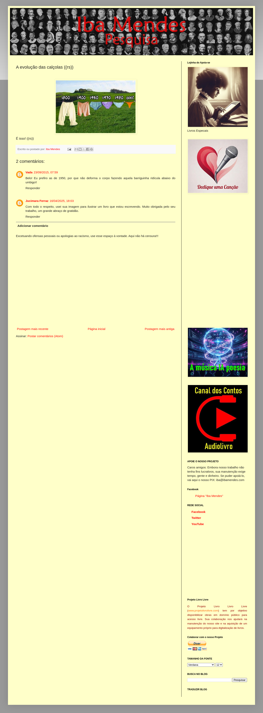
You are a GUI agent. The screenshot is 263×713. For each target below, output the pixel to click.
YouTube (197, 524)
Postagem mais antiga (159, 329)
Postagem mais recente (32, 329)
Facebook (198, 512)
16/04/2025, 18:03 (62, 200)
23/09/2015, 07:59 (46, 172)
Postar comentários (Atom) (45, 336)
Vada (29, 172)
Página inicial (96, 329)
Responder (33, 188)
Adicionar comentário (33, 225)
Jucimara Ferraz (37, 200)
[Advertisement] (200, 260)
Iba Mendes (53, 149)
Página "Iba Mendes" (209, 496)
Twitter (196, 517)
